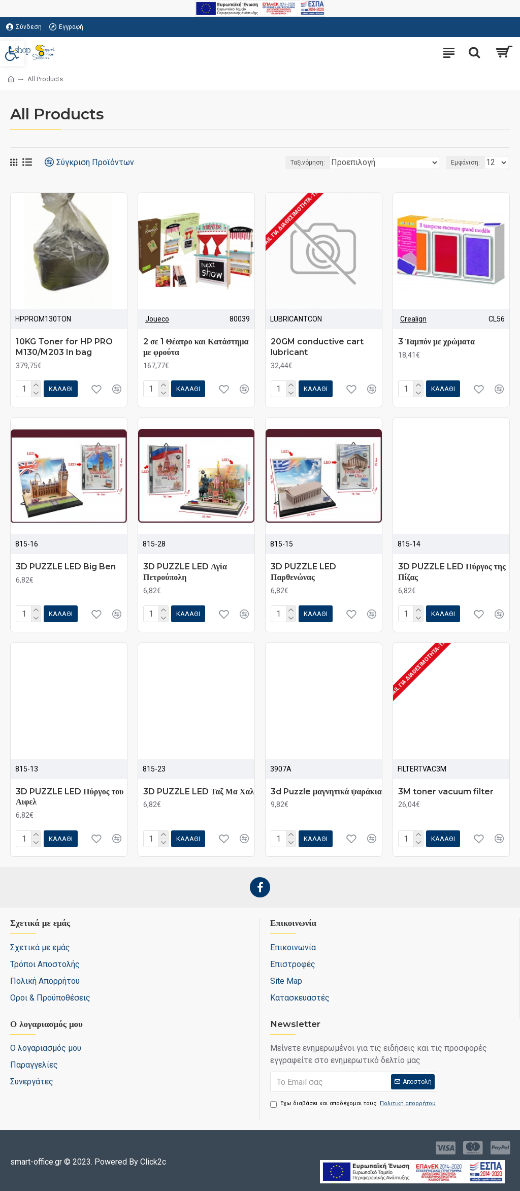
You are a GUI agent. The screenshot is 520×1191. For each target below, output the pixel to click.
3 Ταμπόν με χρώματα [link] (436, 341)
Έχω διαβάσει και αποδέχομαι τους (353, 1104)
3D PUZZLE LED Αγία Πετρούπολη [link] (185, 572)
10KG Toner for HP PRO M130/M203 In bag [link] (64, 347)
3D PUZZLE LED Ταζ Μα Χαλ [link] (198, 791)
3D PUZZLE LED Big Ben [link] (66, 566)
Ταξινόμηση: (307, 162)
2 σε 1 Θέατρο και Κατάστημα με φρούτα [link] (196, 347)
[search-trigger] (474, 52)
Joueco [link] (157, 319)
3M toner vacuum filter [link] (446, 791)
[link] (12, 53)
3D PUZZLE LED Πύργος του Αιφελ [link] (69, 797)
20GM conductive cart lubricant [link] (317, 347)
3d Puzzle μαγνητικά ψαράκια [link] (326, 791)
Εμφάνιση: (465, 162)
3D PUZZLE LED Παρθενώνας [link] (303, 572)
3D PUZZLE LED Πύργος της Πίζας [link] (452, 572)
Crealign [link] (413, 319)
